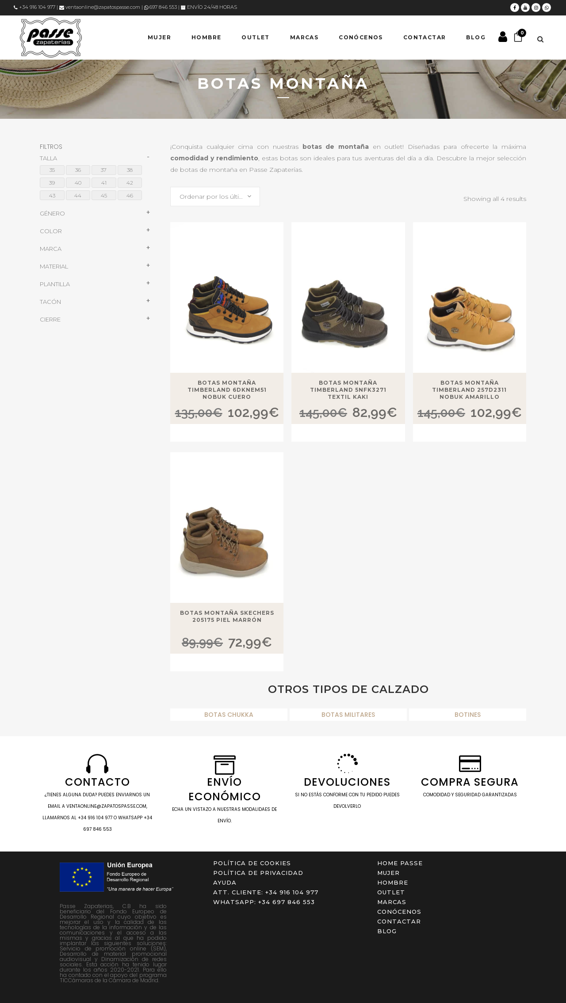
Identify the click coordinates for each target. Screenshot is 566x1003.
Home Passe (400, 863)
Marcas (391, 901)
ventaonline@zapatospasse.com (99, 7)
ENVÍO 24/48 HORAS (209, 7)
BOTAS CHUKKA (228, 714)
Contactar (399, 921)
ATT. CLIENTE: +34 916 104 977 (265, 892)
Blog (387, 931)
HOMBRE (392, 882)
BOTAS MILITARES (348, 714)
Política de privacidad (258, 872)
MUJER (388, 872)
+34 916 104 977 (34, 7)
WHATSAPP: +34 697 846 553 (264, 901)
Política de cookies (252, 863)
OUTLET (391, 892)
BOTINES (468, 714)
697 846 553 (160, 7)
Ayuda (225, 882)
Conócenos (399, 911)
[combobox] (215, 196)
